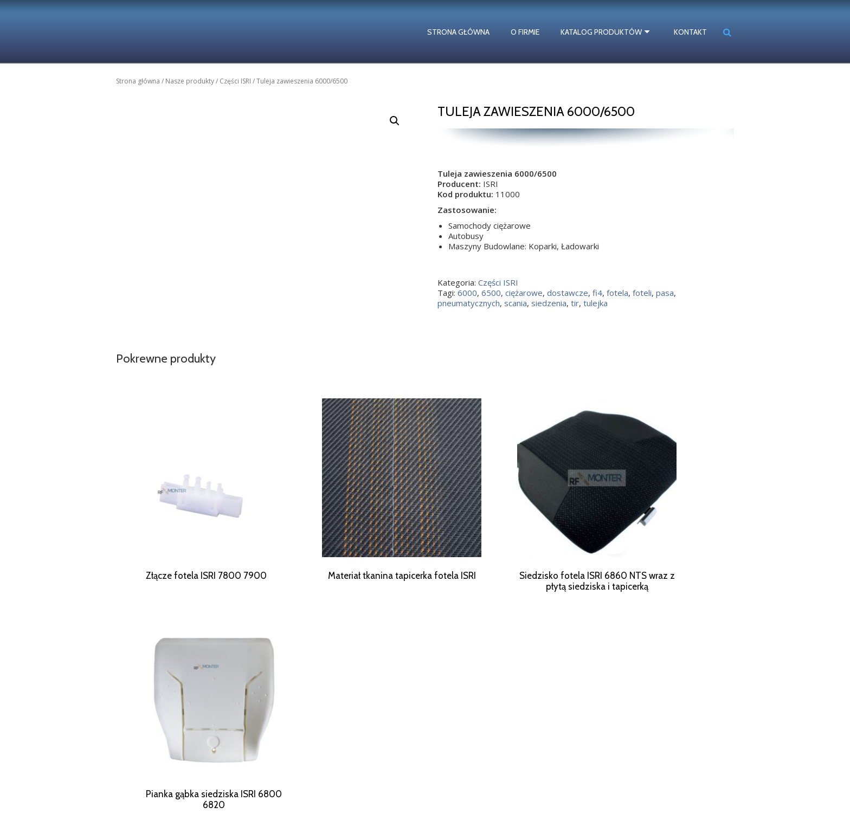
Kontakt (690, 32)
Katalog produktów (604, 32)
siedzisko (234, 797)
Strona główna (461, 32)
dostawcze (567, 292)
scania (515, 303)
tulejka (595, 303)
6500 (491, 292)
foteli (642, 292)
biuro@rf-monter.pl (496, 789)
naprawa (140, 788)
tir (575, 303)
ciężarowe (524, 292)
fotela (617, 292)
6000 (467, 292)
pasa (665, 292)
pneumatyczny (181, 788)
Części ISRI (235, 81)
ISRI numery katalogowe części (175, 807)
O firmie (528, 32)
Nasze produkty (189, 81)
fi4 (597, 292)
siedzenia (548, 303)
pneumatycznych (468, 303)
